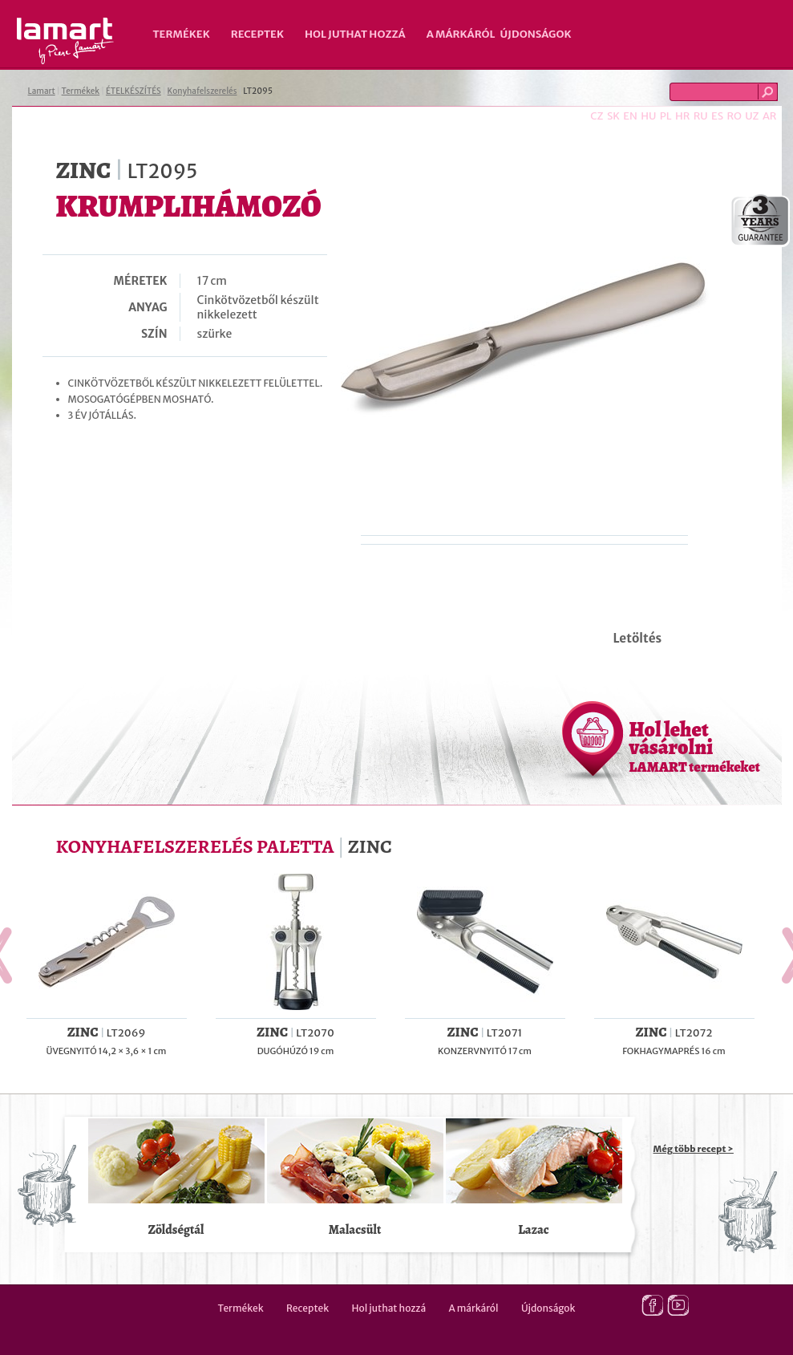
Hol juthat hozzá (355, 34)
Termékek (181, 34)
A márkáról (461, 34)
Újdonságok (536, 34)
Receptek (257, 34)
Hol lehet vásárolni (694, 746)
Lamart (65, 41)
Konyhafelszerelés (202, 91)
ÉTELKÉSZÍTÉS (133, 91)
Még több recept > (693, 1148)
